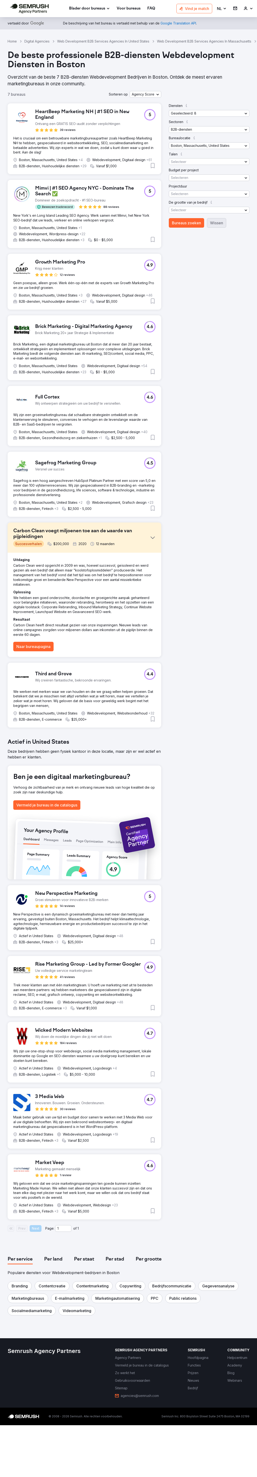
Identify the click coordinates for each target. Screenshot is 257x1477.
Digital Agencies (37, 41)
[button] (222, 8)
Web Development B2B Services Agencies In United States (103, 41)
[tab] (20, 1259)
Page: (49, 1228)
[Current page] (63, 1228)
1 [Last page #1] (78, 1228)
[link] (129, 9)
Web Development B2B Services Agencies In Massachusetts (204, 41)
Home (12, 41)
